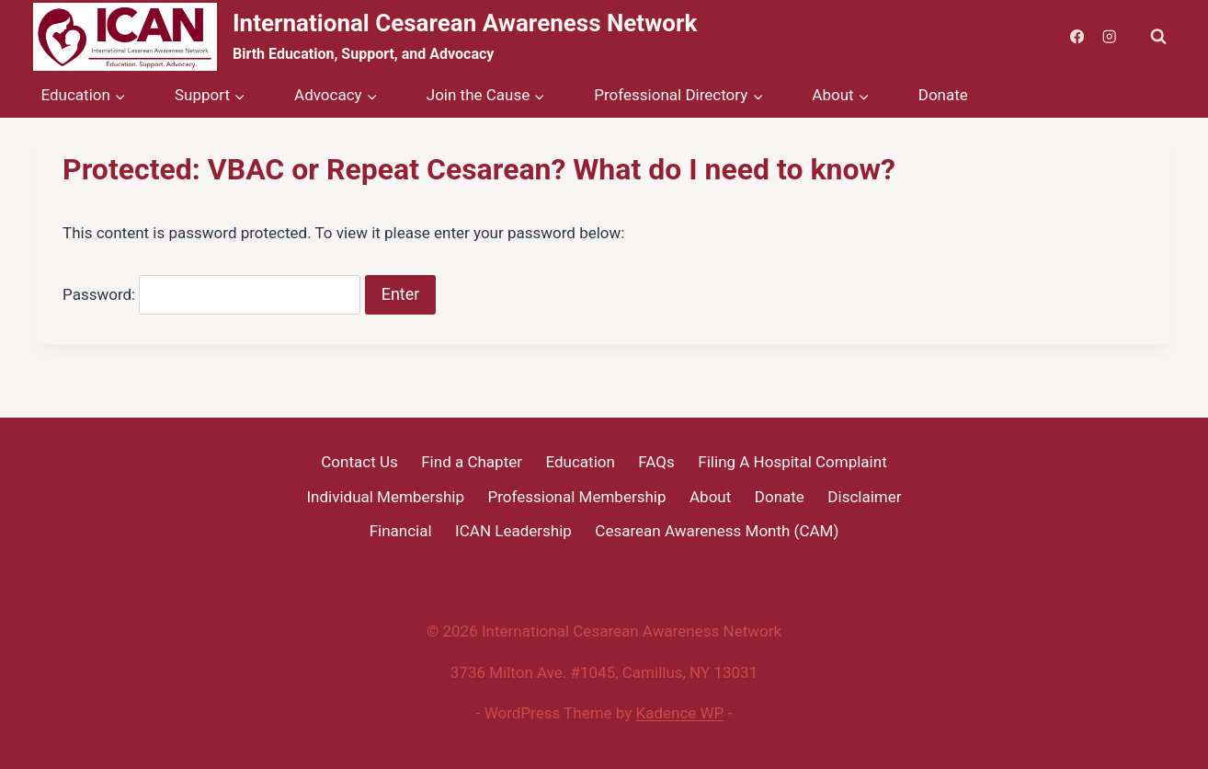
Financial (401, 531)
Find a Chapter (471, 462)
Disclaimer (864, 497)
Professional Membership (577, 497)
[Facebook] (1077, 37)
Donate (943, 95)
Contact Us (359, 462)
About (710, 497)
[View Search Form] (1158, 36)
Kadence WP (680, 713)
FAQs (656, 462)
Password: (211, 294)
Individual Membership (385, 497)
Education (579, 462)
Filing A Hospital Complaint (792, 462)
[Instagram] (1109, 37)
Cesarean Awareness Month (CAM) (716, 531)
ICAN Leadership (513, 531)
